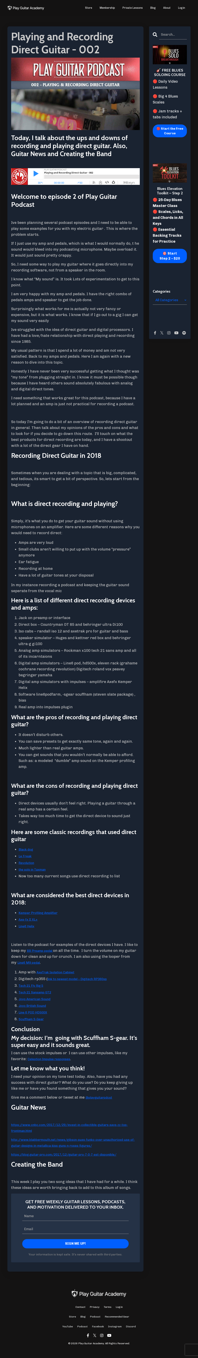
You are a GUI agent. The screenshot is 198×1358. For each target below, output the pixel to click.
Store (88, 8)
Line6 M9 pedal (41, 962)
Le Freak (26, 856)
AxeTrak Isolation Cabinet (60, 972)
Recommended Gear (117, 1323)
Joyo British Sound (35, 1005)
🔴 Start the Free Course (169, 131)
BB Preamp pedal (43, 950)
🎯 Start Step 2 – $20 (170, 257)
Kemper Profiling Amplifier (43, 912)
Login (181, 8)
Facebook (98, 1333)
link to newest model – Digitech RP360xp (83, 979)
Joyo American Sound (38, 999)
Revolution (28, 862)
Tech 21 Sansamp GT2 (38, 992)
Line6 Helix (28, 926)
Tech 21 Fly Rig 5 (34, 985)
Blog (153, 8)
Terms (107, 1313)
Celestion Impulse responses (53, 1059)
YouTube (67, 1333)
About (167, 8)
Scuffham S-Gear (34, 1019)
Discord (131, 1333)
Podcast (95, 1323)
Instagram (115, 1333)
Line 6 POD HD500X (35, 1012)
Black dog (27, 849)
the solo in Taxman (35, 869)
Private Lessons (133, 8)
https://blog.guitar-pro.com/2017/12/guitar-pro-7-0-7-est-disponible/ (75, 1160)
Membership (107, 8)
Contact (80, 1313)
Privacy (94, 1313)
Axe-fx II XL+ (30, 919)
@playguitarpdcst (101, 1097)
